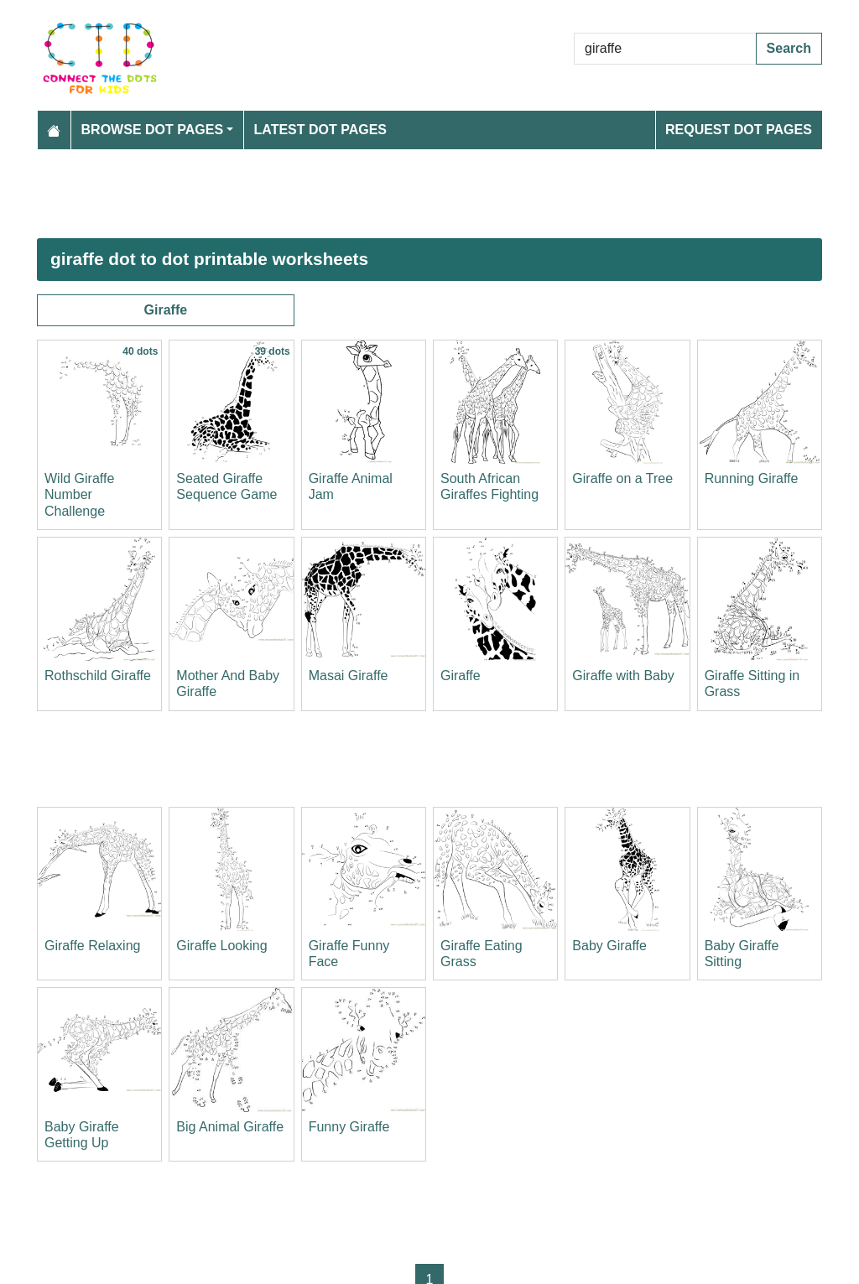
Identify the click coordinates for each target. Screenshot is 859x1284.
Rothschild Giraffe (97, 675)
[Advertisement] (429, 193)
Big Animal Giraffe (230, 1127)
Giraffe (166, 310)
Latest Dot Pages (321, 129)
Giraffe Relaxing (92, 945)
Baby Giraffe (609, 945)
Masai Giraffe (348, 675)
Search (789, 48)
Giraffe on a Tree (622, 478)
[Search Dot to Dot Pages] (665, 49)
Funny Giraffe (349, 1127)
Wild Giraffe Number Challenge (79, 494)
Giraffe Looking (221, 945)
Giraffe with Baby (623, 675)
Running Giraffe (752, 478)
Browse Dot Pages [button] (152, 129)
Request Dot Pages (738, 129)
